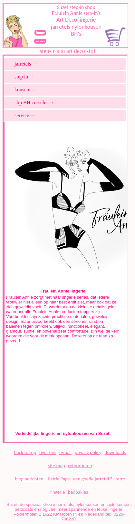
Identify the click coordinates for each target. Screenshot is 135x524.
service (40, 41)
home (40, 32)
